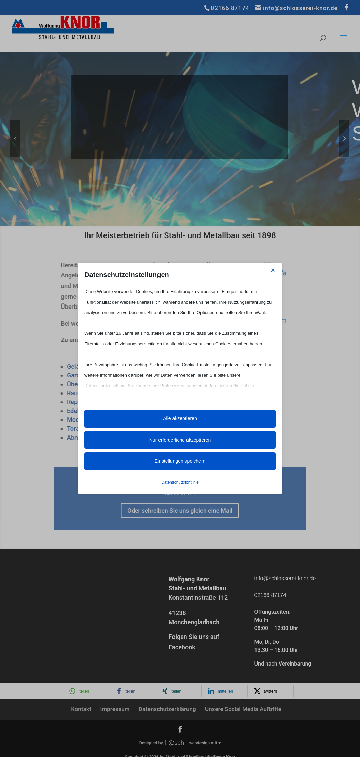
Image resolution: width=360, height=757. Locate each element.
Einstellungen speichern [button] (180, 461)
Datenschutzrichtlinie (180, 482)
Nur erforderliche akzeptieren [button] (180, 440)
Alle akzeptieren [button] (180, 418)
